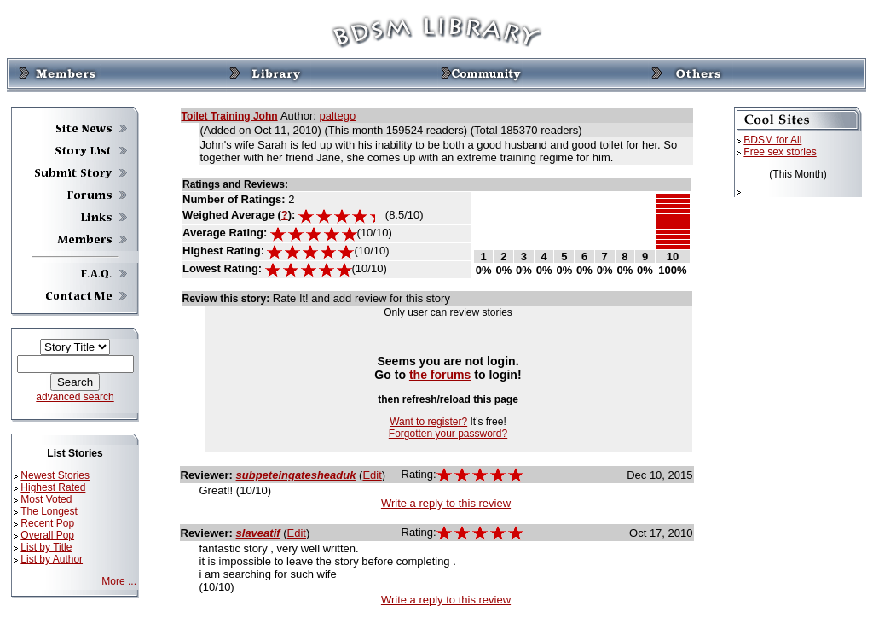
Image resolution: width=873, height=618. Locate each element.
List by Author (51, 559)
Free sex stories (779, 152)
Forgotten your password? (448, 434)
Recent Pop (47, 523)
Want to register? (428, 422)
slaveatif (258, 533)
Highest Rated (52, 487)
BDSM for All (772, 140)
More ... (118, 581)
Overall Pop (47, 535)
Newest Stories (55, 475)
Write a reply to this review (446, 503)
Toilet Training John (230, 116)
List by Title (46, 547)
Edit (371, 475)
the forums (440, 375)
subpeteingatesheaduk (296, 475)
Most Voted (46, 499)
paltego (337, 115)
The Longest (49, 511)
